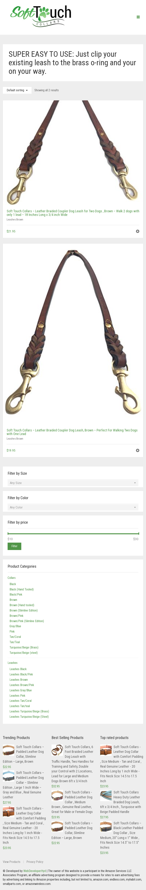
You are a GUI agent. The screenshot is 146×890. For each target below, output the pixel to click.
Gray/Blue (15, 626)
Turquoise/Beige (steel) (24, 653)
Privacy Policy (35, 862)
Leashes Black (18, 669)
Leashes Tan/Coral (21, 701)
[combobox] (73, 483)
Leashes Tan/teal (20, 706)
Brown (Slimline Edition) (24, 610)
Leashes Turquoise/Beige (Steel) (29, 716)
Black (13, 584)
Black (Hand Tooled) (22, 589)
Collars (12, 578)
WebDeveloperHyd (34, 871)
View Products (12, 862)
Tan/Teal (15, 642)
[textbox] (73, 483)
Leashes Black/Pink (21, 674)
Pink (12, 631)
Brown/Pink (16, 616)
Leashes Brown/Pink (22, 685)
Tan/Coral (15, 637)
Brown (13, 600)
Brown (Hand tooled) (22, 605)
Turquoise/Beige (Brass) (24, 647)
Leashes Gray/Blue (21, 690)
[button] (137, 231)
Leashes (12, 663)
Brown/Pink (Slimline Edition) (27, 621)
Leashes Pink (17, 695)
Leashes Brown (15, 219)
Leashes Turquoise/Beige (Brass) (29, 711)
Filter (14, 546)
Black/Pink (16, 594)
